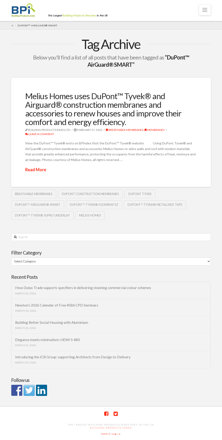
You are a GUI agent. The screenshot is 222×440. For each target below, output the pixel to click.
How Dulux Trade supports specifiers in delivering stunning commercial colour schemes (83, 288)
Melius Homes (90, 215)
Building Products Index (111, 427)
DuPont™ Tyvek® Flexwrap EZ (94, 204)
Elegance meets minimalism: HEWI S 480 (47, 340)
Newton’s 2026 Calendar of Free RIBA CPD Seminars (56, 305)
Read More (35, 169)
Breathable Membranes (124, 130)
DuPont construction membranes (90, 194)
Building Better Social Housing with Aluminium (51, 322)
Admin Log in (111, 433)
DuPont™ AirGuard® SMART (37, 204)
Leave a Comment (39, 134)
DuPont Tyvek (140, 194)
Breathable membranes (33, 194)
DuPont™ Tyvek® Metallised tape (155, 204)
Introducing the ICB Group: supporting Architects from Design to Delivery (73, 357)
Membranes (154, 130)
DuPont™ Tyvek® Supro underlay (42, 215)
